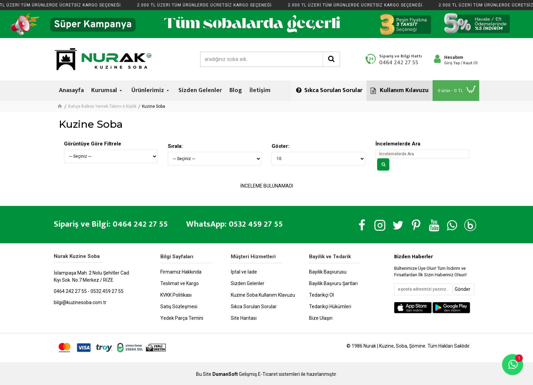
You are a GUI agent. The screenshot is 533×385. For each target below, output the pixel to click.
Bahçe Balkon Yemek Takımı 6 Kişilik (102, 106)
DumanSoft (225, 374)
